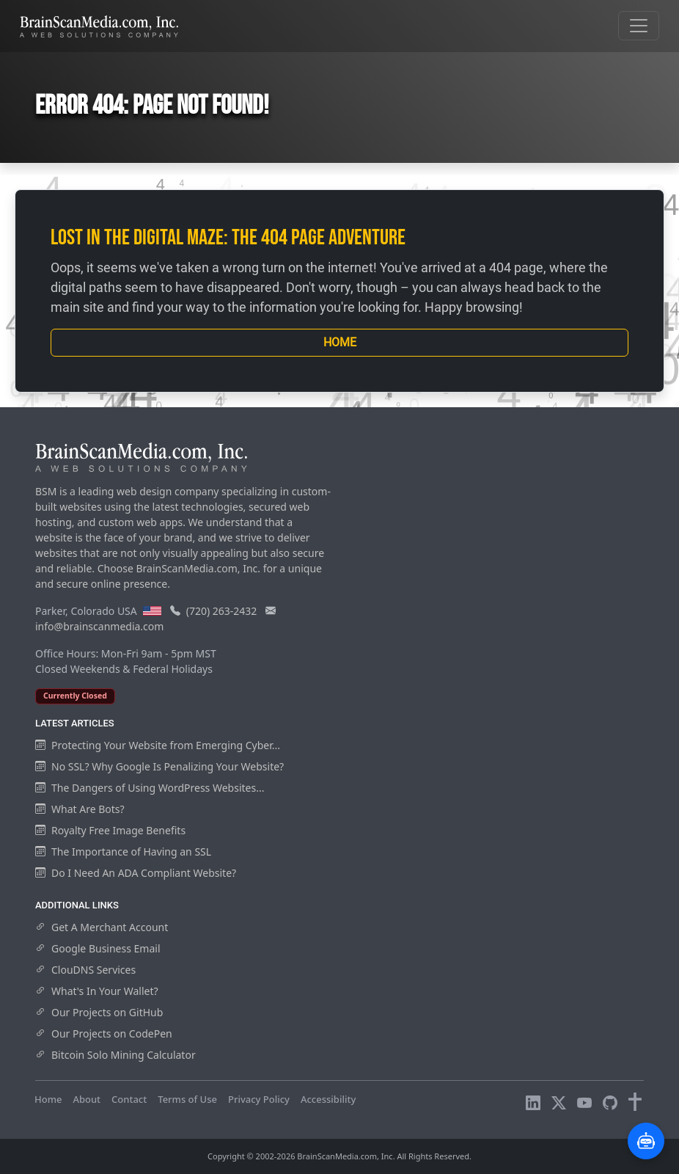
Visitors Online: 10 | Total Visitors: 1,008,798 (134, 1113)
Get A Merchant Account (101, 927)
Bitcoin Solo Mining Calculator (115, 1055)
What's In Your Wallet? (96, 991)
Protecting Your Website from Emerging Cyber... (157, 745)
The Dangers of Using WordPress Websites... (149, 788)
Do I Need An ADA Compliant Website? (135, 873)
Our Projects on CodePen (103, 1033)
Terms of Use (187, 1099)
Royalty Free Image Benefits (110, 830)
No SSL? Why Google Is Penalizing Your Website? (159, 766)
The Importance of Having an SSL (123, 851)
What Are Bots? (80, 809)
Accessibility (328, 1099)
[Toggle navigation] (638, 25)
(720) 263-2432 (221, 611)
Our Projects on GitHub (99, 1012)
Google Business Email (98, 948)
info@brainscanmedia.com (99, 626)
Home (339, 342)
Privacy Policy (259, 1099)
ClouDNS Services (85, 970)
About (86, 1099)
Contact (129, 1099)
